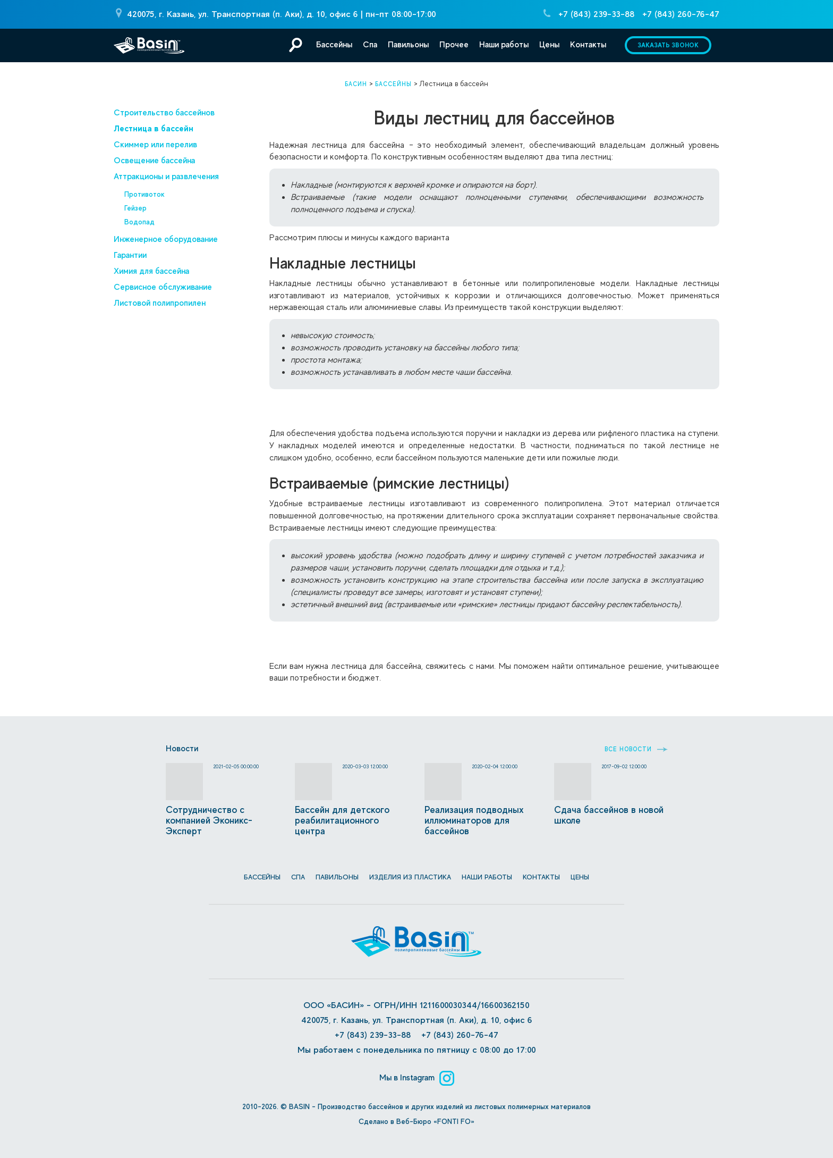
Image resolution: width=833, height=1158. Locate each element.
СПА (298, 877)
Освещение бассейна (154, 160)
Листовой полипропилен (160, 303)
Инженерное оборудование (166, 239)
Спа (370, 44)
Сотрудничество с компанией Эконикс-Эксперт (209, 820)
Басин (356, 84)
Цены (549, 44)
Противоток (144, 194)
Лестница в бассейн (153, 128)
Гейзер (135, 208)
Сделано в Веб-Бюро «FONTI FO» (416, 1121)
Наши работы (504, 44)
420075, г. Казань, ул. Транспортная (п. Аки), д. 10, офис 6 (242, 14)
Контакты (588, 44)
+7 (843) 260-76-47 (680, 14)
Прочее (454, 44)
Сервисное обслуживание (163, 287)
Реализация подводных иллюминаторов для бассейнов (474, 820)
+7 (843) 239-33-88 (596, 14)
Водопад (139, 221)
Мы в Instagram (416, 1077)
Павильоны (408, 44)
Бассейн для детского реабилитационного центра (342, 820)
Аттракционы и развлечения (166, 176)
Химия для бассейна (151, 271)
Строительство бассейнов (164, 113)
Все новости (636, 749)
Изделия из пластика (410, 877)
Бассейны (334, 44)
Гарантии (130, 255)
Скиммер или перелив (155, 144)
